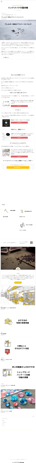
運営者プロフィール (24, 457)
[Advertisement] (18, 66)
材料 (3, 422)
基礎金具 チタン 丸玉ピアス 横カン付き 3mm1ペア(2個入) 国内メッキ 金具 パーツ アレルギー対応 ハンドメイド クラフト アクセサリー (22, 102)
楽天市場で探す (18, 165)
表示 (8, 57)
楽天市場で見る (15, 105)
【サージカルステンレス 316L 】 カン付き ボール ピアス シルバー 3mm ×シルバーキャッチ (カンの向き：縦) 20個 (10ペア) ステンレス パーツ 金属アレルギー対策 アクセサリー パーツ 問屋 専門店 (22, 151)
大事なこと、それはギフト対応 (7, 357)
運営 (3, 418)
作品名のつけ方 (22, 215)
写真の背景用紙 (4, 332)
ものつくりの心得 (22, 228)
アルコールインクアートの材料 (7, 409)
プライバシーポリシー (12, 457)
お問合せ (18, 457)
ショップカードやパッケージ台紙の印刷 (8, 383)
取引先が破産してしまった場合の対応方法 (9, 306)
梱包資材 (4, 420)
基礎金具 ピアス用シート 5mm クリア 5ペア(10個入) (20, 119)
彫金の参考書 (5, 215)
